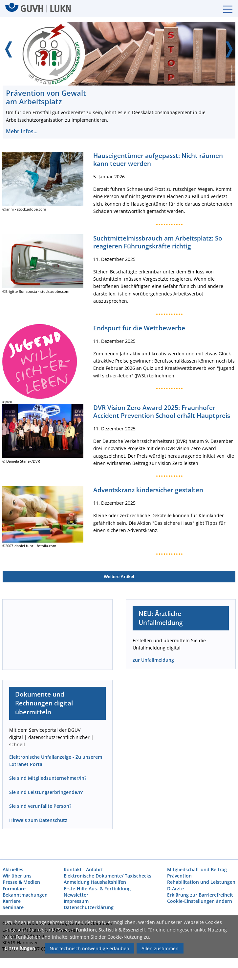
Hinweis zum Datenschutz (38, 820)
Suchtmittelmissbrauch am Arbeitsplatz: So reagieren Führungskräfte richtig (157, 242)
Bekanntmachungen (25, 895)
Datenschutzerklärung (89, 907)
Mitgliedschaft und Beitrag (197, 869)
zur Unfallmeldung (153, 660)
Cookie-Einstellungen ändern (199, 901)
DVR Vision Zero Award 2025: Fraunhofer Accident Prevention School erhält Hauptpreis (161, 411)
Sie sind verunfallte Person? (40, 806)
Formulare (14, 888)
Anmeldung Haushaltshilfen (95, 882)
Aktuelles (13, 869)
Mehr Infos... (21, 131)
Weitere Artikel (119, 576)
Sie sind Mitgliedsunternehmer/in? (47, 778)
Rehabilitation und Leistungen (201, 882)
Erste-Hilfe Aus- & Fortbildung (97, 888)
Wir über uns (17, 876)
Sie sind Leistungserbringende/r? (46, 792)
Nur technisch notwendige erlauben (89, 948)
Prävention (179, 876)
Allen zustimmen (160, 948)
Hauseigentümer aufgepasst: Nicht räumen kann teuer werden (158, 159)
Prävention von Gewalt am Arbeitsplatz (46, 97)
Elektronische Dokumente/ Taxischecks (107, 876)
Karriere (12, 901)
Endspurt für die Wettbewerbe (139, 327)
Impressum (76, 901)
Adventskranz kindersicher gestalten (148, 489)
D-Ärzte (175, 888)
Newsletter (76, 895)
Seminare (13, 907)
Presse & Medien (21, 882)
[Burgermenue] (224, 8)
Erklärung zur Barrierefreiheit (200, 895)
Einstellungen (20, 948)
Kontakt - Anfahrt (83, 869)
